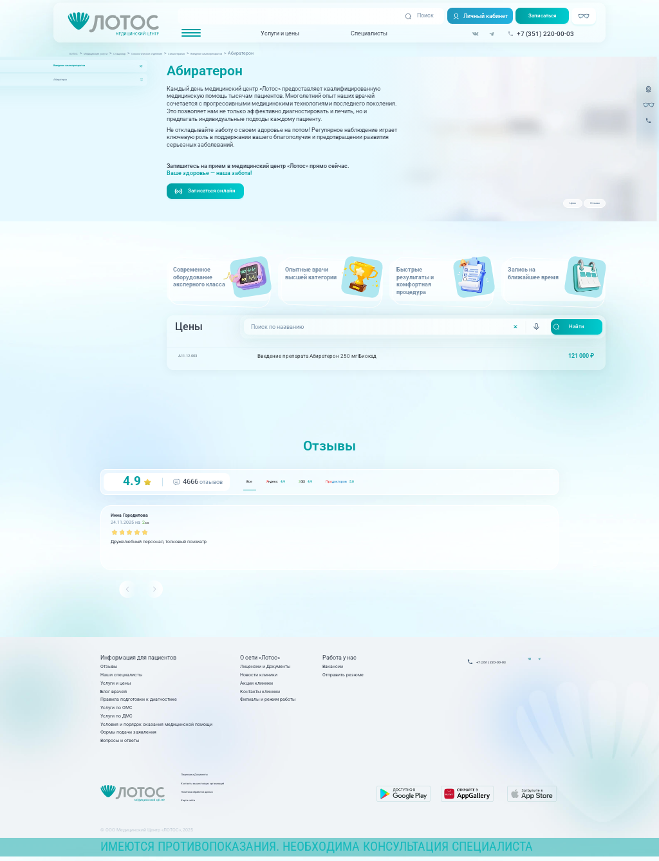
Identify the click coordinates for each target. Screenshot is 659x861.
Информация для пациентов (138, 660)
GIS (351, 482)
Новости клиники (258, 676)
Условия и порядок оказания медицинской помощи (156, 725)
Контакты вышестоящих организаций (285, 788)
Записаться (544, 17)
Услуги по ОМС (116, 709)
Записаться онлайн (208, 192)
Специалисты (367, 34)
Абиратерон (68, 79)
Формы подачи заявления (128, 734)
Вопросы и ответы (119, 742)
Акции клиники (256, 684)
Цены (544, 207)
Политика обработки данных (275, 796)
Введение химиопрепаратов (88, 66)
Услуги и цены (278, 34)
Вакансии (332, 668)
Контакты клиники (260, 693)
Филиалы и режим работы (267, 701)
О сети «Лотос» (260, 660)
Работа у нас (339, 660)
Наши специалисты (121, 676)
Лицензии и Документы (265, 668)
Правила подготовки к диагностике (138, 701)
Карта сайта (258, 805)
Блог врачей (113, 693)
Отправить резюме (343, 676)
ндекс (299, 482)
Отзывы (584, 207)
